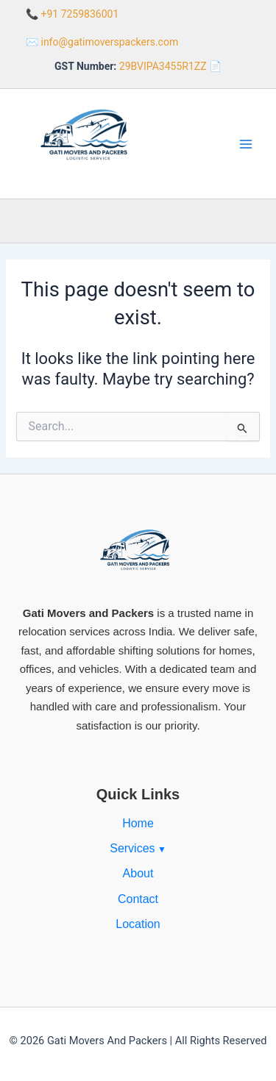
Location (138, 924)
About (138, 873)
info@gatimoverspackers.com (109, 42)
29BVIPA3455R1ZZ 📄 (170, 66)
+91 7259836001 (79, 14)
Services (132, 848)
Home (138, 823)
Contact (138, 899)
